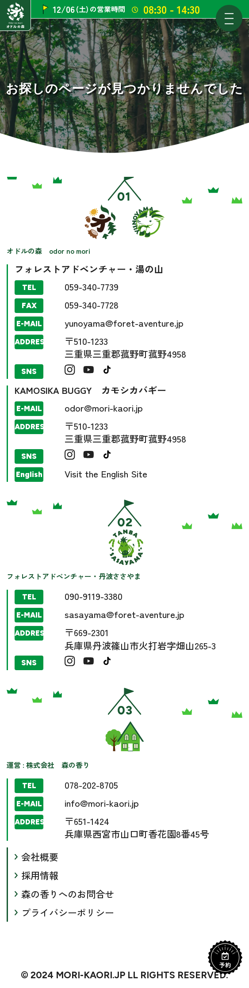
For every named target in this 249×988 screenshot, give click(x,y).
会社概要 (39, 856)
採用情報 (39, 875)
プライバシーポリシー (67, 912)
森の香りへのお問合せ (67, 893)
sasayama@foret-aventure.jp (124, 614)
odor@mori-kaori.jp (104, 407)
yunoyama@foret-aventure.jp (124, 322)
